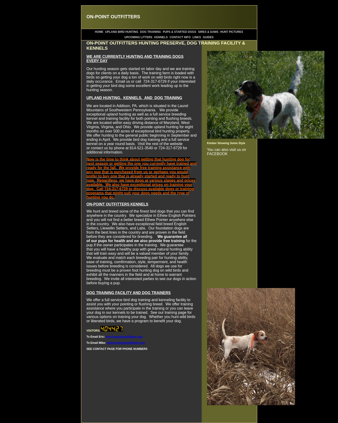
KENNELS (161, 37)
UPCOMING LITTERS (138, 37)
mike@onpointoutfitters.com (126, 342)
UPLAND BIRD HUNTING (121, 32)
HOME (99, 32)
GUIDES (208, 37)
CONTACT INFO (180, 37)
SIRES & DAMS (208, 32)
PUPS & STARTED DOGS (179, 32)
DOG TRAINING (150, 32)
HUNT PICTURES (231, 32)
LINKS (197, 37)
